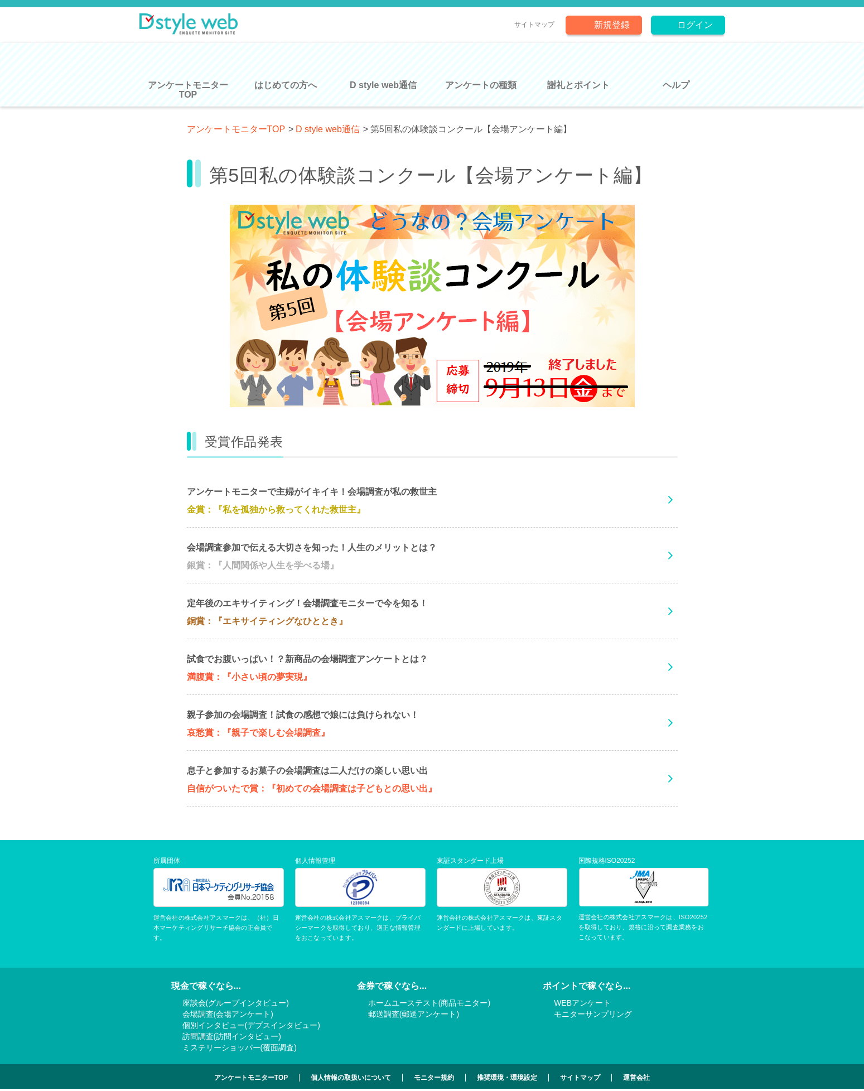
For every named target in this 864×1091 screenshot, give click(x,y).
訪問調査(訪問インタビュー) (231, 1036)
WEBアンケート (582, 1002)
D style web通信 (328, 129)
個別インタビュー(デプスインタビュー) (251, 1025)
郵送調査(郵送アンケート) (413, 1014)
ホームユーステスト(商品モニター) (429, 1002)
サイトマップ (534, 24)
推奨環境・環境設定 (507, 1078)
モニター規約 (434, 1078)
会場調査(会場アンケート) (227, 1014)
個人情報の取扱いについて (351, 1078)
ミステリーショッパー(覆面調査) (239, 1047)
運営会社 (636, 1078)
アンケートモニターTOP (236, 129)
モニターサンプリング (593, 1014)
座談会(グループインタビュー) (235, 1002)
